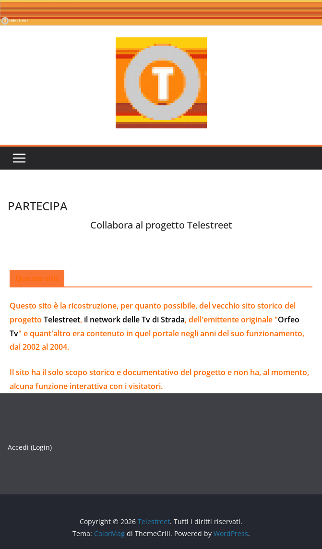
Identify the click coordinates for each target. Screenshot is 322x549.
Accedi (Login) (30, 447)
